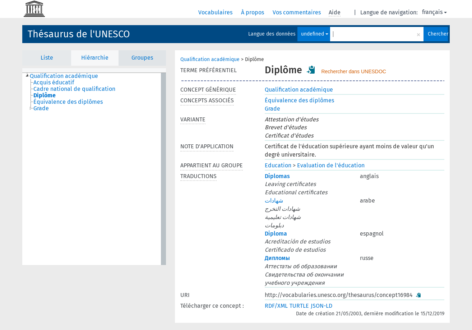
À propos (253, 12)
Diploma (276, 233)
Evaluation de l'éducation (331, 165)
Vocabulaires (216, 12)
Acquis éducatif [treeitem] (53, 82)
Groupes (142, 57)
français (434, 12)
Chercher (438, 34)
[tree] (94, 169)
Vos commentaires (297, 12)
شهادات (274, 200)
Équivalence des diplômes (299, 100)
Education (278, 165)
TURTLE (299, 305)
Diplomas (277, 176)
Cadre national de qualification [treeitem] (74, 89)
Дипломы (277, 258)
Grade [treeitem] (41, 108)
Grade (272, 108)
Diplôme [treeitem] (44, 95)
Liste (47, 57)
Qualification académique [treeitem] (64, 76)
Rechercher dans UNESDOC (353, 71)
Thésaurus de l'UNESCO (79, 34)
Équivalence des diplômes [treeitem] (68, 102)
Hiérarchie (94, 57)
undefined (314, 34)
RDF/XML (276, 305)
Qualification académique (210, 59)
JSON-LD (321, 305)
